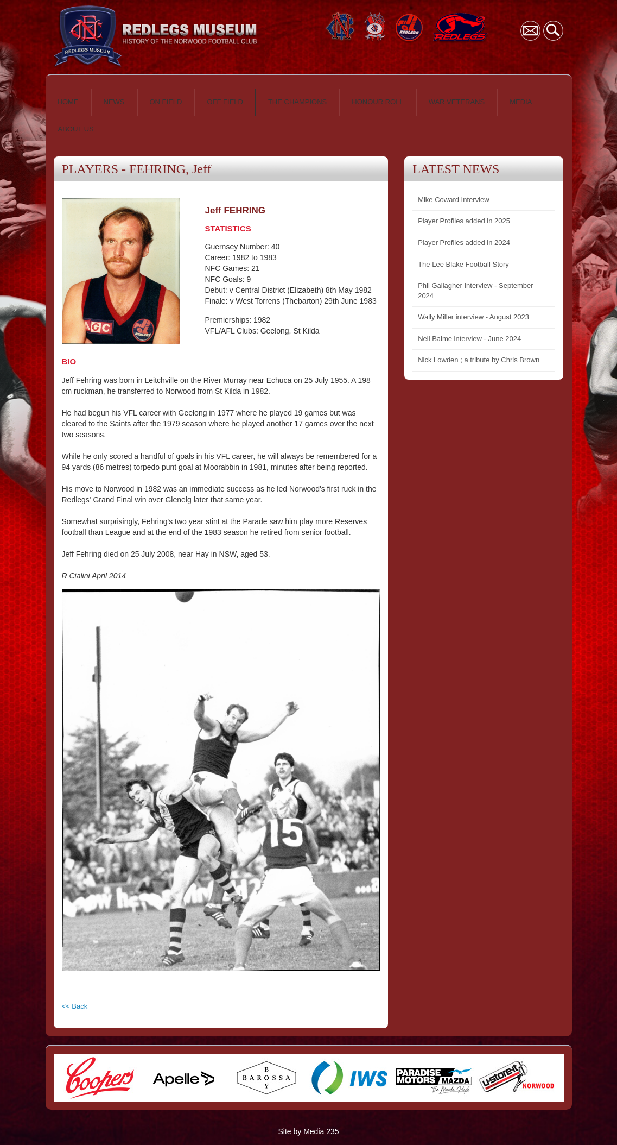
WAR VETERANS (457, 102)
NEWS (114, 102)
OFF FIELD (225, 102)
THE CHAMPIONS (297, 102)
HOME (68, 102)
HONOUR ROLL (377, 102)
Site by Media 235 (308, 1131)
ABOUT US (76, 129)
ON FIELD (166, 102)
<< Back (75, 1006)
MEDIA (521, 102)
